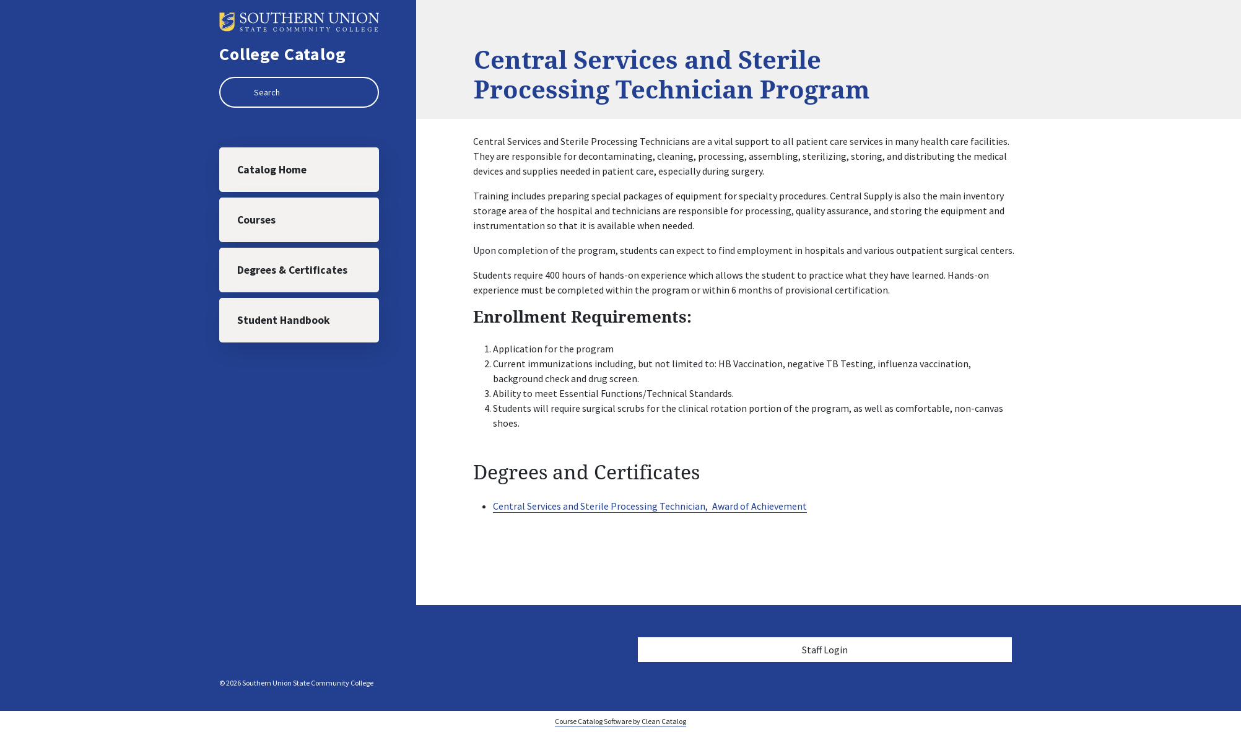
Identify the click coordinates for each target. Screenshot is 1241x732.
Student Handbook (283, 320)
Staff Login (825, 649)
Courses (256, 220)
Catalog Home (272, 169)
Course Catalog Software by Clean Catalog (620, 721)
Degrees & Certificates (292, 270)
